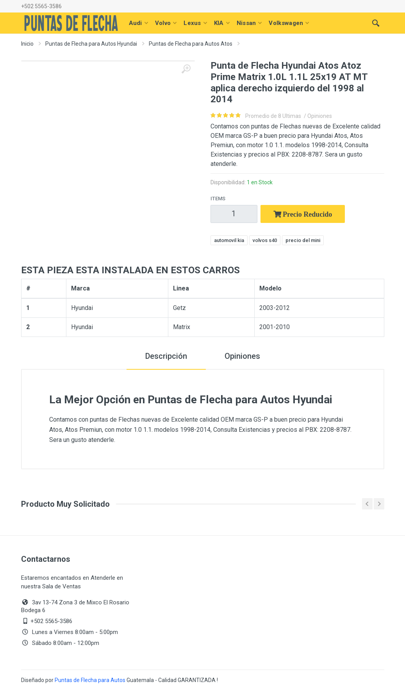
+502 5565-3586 (41, 6)
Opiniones (242, 356)
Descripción (166, 356)
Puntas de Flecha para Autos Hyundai (91, 44)
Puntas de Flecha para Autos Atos (190, 44)
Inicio (27, 44)
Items (218, 198)
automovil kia (229, 240)
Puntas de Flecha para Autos (90, 680)
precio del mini (302, 240)
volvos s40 (265, 240)
